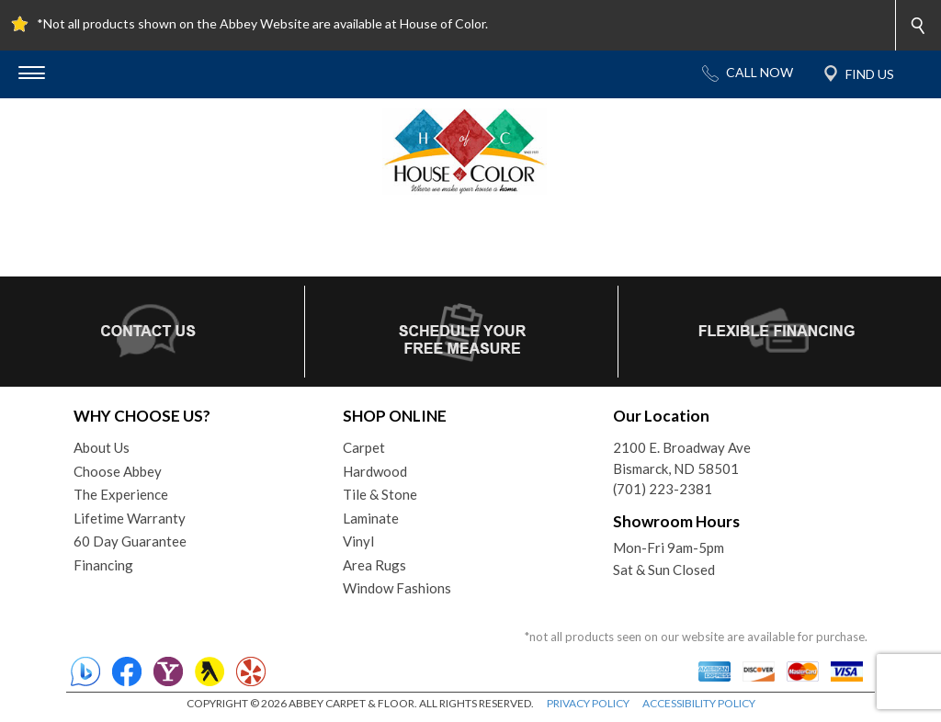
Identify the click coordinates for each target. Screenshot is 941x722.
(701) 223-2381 (662, 488)
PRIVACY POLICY (588, 703)
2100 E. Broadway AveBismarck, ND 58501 (682, 458)
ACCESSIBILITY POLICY (698, 703)
